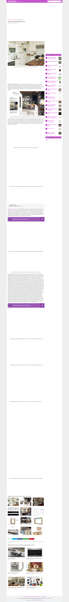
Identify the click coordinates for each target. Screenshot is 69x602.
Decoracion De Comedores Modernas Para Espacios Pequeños (19, 587)
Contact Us (28, 596)
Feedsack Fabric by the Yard (53, 61)
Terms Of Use (36, 596)
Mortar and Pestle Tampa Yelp (13, 572)
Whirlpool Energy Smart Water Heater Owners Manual (36, 558)
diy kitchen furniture (19, 541)
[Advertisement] (34, 11)
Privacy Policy (43, 596)
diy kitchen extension (12, 541)
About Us (39, 596)
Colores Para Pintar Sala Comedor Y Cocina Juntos (35, 572)
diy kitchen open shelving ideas (35, 541)
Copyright (31, 596)
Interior (19, 1)
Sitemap (24, 596)
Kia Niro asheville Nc (11, 558)
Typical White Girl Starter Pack (32, 587)
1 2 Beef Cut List (50, 128)
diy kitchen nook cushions (26, 541)
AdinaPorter (12, 1)
